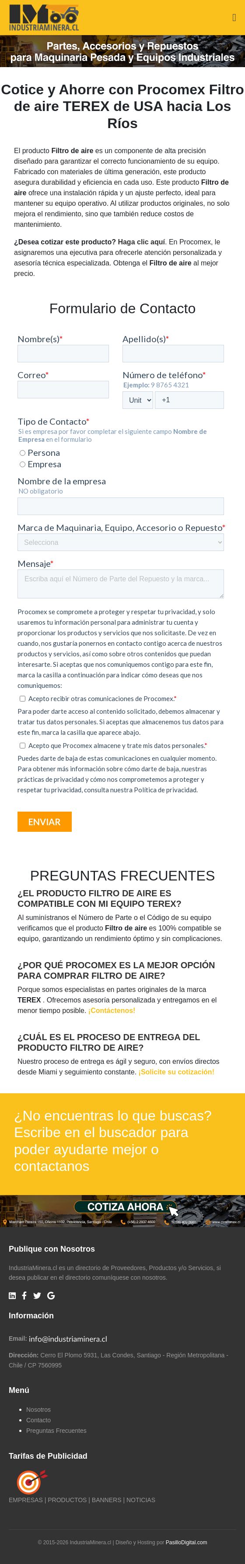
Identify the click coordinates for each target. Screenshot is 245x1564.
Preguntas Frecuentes (56, 1430)
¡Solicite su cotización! (176, 1072)
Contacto (38, 1420)
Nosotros (38, 1409)
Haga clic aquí (141, 242)
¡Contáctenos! (112, 1010)
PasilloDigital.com (186, 1542)
